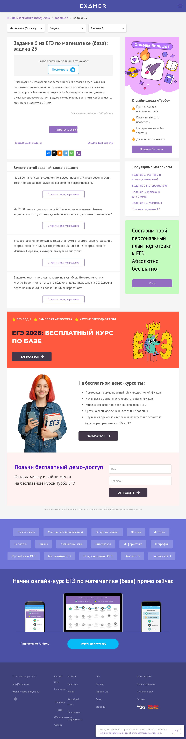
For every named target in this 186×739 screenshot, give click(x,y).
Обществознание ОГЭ (98, 556)
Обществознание (107, 532)
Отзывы (141, 699)
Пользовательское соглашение (145, 733)
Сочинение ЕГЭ (145, 691)
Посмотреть (63, 69)
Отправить (126, 493)
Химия (43, 544)
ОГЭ (98, 676)
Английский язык (71, 544)
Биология (20, 544)
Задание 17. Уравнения (147, 203)
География (161, 544)
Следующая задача (100, 143)
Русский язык (26, 532)
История (159, 532)
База (60, 709)
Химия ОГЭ (132, 556)
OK (176, 731)
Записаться (30, 357)
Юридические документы (26, 691)
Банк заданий (144, 676)
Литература (103, 544)
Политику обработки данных (113, 733)
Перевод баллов (146, 684)
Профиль (60, 702)
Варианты (100, 706)
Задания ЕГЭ (102, 691)
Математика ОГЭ (59, 556)
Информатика (133, 544)
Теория (99, 684)
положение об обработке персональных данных (117, 509)
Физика (136, 532)
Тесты (99, 699)
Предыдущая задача (28, 143)
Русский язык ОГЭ (23, 556)
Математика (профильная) (65, 532)
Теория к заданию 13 (146, 209)
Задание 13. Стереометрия (150, 185)
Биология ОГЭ (162, 556)
